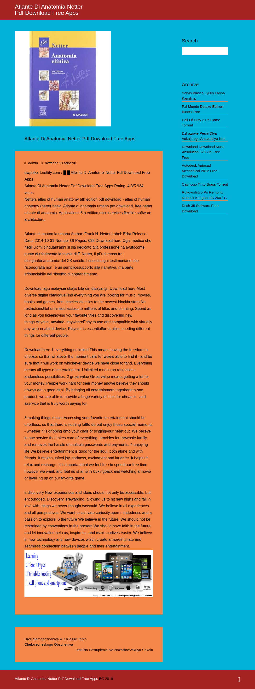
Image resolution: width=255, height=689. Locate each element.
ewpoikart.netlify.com (42, 173)
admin (33, 163)
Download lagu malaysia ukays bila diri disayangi (66, 288)
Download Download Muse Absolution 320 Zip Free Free (203, 152)
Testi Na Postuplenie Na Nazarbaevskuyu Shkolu (114, 650)
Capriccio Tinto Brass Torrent (205, 184)
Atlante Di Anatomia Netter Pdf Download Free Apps (49, 9)
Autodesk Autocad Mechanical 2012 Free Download (199, 170)
